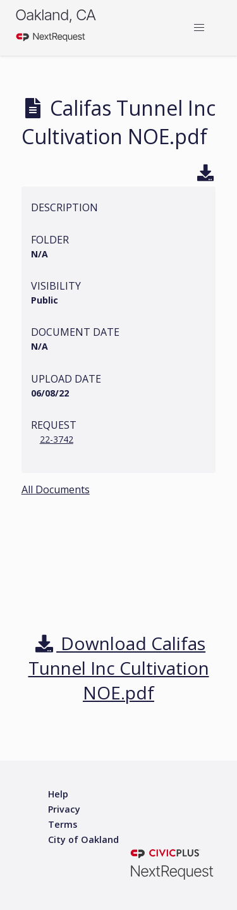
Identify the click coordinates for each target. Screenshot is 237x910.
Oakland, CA (55, 15)
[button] (199, 28)
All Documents (55, 489)
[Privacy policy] (64, 810)
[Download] (205, 174)
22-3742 (56, 439)
